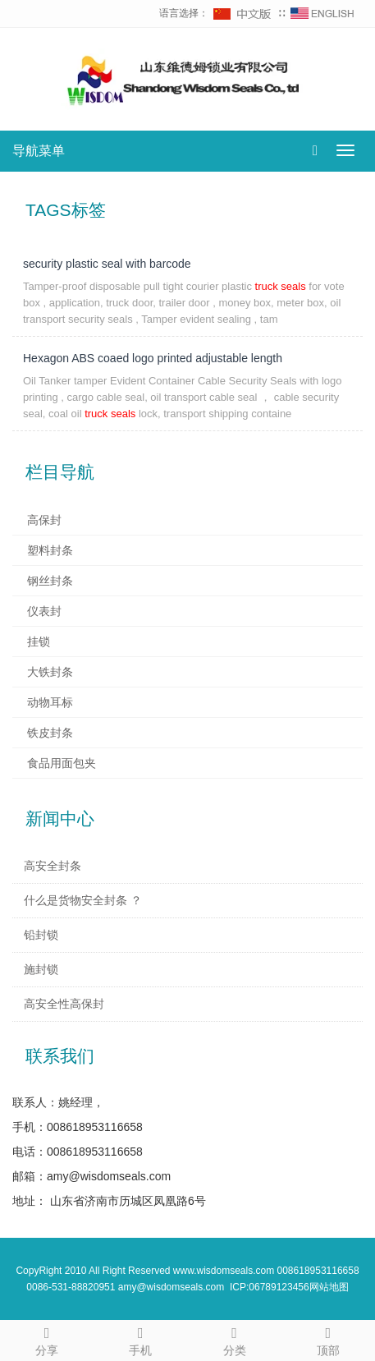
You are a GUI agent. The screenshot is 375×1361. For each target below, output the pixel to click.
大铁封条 (50, 671)
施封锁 (41, 969)
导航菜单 (38, 151)
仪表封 (44, 611)
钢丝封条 (50, 580)
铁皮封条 (50, 732)
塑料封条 (50, 550)
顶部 (328, 1339)
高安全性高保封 (64, 1003)
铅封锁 (41, 934)
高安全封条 (52, 865)
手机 (140, 1339)
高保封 (44, 519)
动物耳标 (50, 702)
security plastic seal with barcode (107, 263)
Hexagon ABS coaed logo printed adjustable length (152, 358)
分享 (47, 1339)
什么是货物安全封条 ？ (83, 900)
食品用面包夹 (61, 763)
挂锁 (38, 641)
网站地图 (329, 1287)
